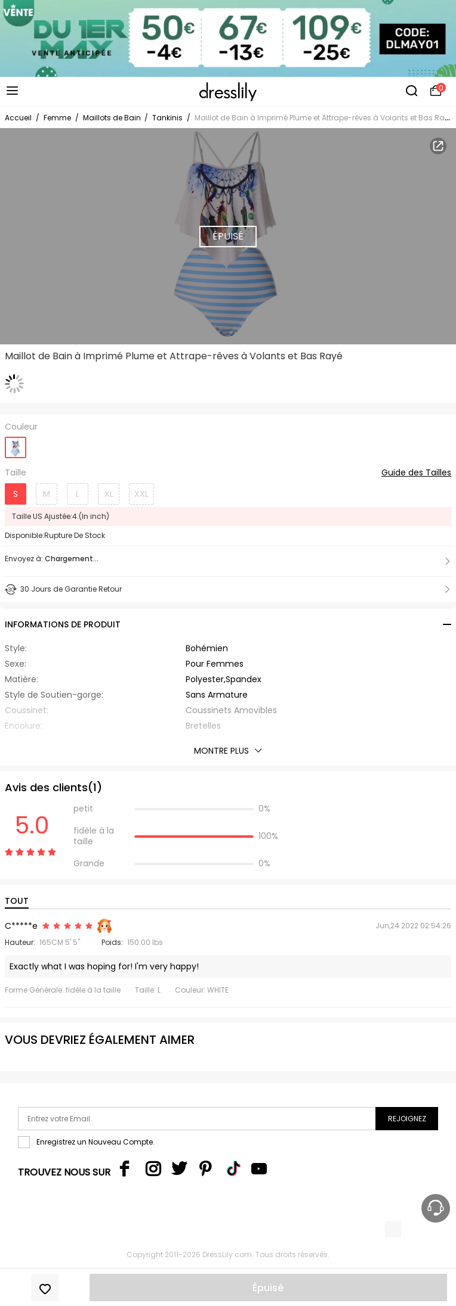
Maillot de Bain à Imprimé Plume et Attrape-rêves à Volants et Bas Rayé (324, 118)
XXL (141, 494)
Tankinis (167, 118)
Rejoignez (407, 1119)
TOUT (17, 901)
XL (108, 494)
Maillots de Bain (113, 118)
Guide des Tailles (416, 473)
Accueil (18, 118)
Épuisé (268, 1288)
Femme (57, 118)
